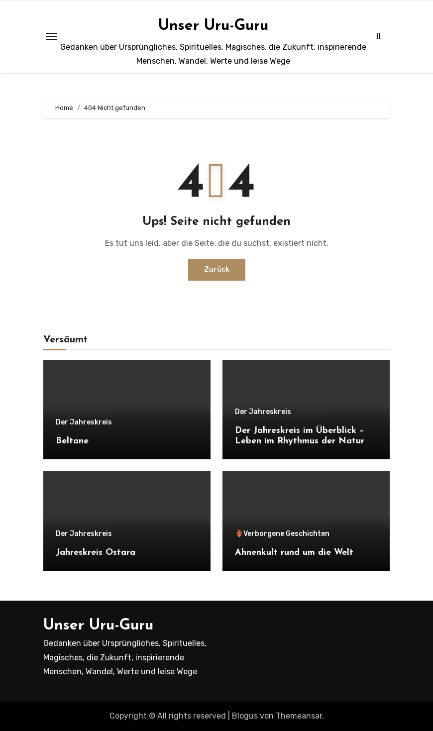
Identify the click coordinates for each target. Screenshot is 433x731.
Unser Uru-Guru (213, 26)
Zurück (216, 269)
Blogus (245, 716)
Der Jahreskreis (84, 422)
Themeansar (299, 716)
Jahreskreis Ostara (95, 552)
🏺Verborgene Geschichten (282, 533)
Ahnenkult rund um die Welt (294, 552)
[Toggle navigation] (51, 36)
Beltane (72, 441)
